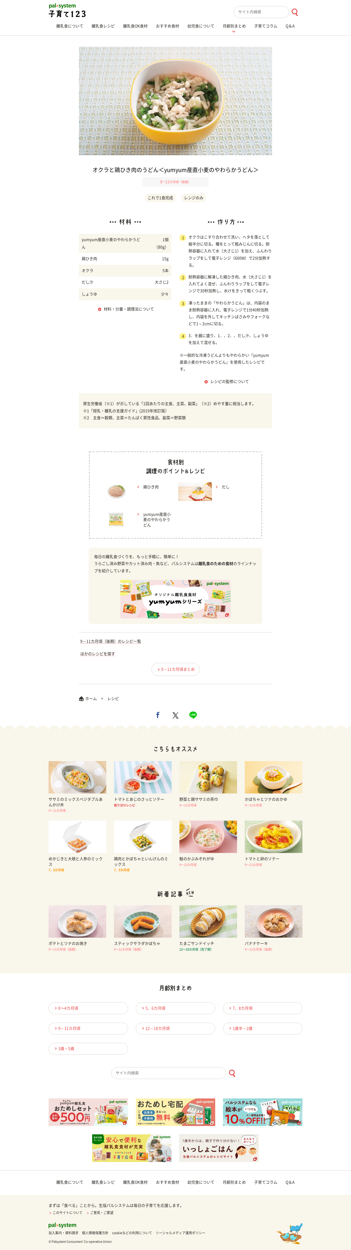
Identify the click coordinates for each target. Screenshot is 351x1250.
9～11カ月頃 (66, 1028)
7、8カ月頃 (240, 1008)
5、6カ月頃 (152, 1008)
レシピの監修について (229, 381)
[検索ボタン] (294, 12)
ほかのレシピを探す (97, 654)
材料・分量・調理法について (129, 309)
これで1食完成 (160, 198)
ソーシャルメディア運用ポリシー (180, 1233)
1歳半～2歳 (240, 1028)
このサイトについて (66, 1212)
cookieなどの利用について (132, 1233)
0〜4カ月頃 (65, 1008)
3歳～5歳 (63, 1048)
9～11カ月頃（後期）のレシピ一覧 (110, 641)
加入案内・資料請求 (63, 1233)
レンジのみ (193, 198)
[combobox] (268, 12)
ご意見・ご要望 (99, 1212)
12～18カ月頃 (155, 1028)
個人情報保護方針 (95, 1233)
